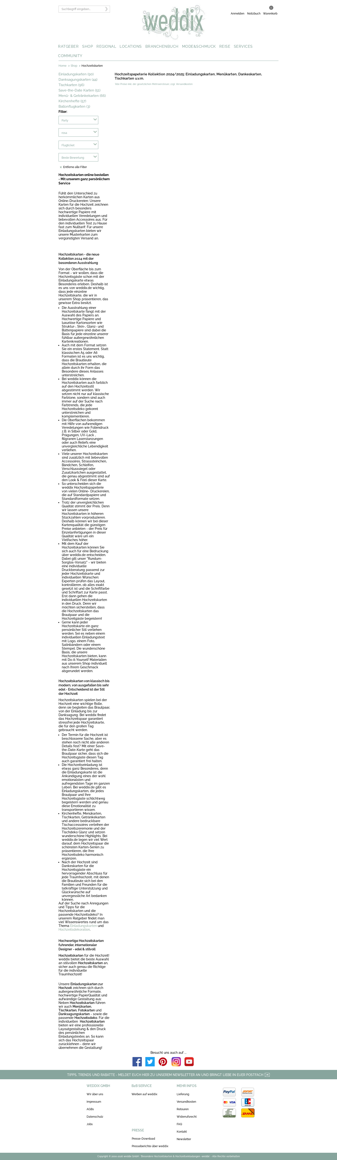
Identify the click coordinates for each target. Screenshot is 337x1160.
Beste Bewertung (73, 157)
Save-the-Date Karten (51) (79, 90)
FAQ (179, 1124)
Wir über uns (95, 1094)
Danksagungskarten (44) (78, 79)
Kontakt (182, 1131)
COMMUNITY (70, 56)
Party (65, 120)
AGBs (90, 1109)
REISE (225, 46)
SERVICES (243, 46)
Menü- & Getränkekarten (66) (82, 96)
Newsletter (184, 1139)
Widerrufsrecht (187, 1116)
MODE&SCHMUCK (199, 46)
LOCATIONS (131, 46)
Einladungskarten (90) (76, 74)
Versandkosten (186, 1101)
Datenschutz (95, 1116)
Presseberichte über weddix (150, 1146)
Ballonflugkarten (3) (74, 106)
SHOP (87, 46)
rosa (64, 133)
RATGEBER (68, 46)
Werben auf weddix (144, 1094)
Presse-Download (143, 1138)
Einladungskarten (83, 926)
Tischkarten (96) (71, 85)
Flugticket (68, 145)
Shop (74, 65)
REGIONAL (106, 46)
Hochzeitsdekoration (74, 929)
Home (62, 65)
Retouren (183, 1109)
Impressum (94, 1101)
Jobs (90, 1124)
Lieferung (183, 1094)
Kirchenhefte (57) (72, 101)
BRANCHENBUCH (162, 46)
